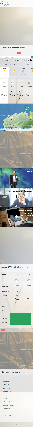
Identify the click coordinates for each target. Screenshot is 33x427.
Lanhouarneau (7, 408)
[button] (11, 126)
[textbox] (17, 57)
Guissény (6, 412)
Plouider (6, 381)
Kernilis (6, 398)
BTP (19, 53)
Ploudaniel (6, 391)
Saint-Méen (7, 388)
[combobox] (17, 57)
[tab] (3, 330)
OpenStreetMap (25, 128)
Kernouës (6, 378)
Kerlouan (6, 415)
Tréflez (5, 395)
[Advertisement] (16, 26)
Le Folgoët (6, 385)
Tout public (5, 53)
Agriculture (13, 53)
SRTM (1, 130)
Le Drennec (7, 402)
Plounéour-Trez (8, 405)
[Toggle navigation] (31, 3)
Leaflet (2, 128)
